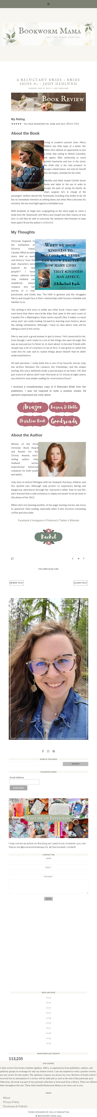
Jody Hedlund (60, 88)
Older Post (79, 581)
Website (72, 519)
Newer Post (18, 581)
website (47, 221)
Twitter (62, 519)
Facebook (25, 519)
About (6, 1096)
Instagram (38, 519)
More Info (72, 123)
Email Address (17, 776)
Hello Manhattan (59, 1110)
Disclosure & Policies (14, 1104)
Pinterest (51, 519)
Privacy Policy (10, 1100)
